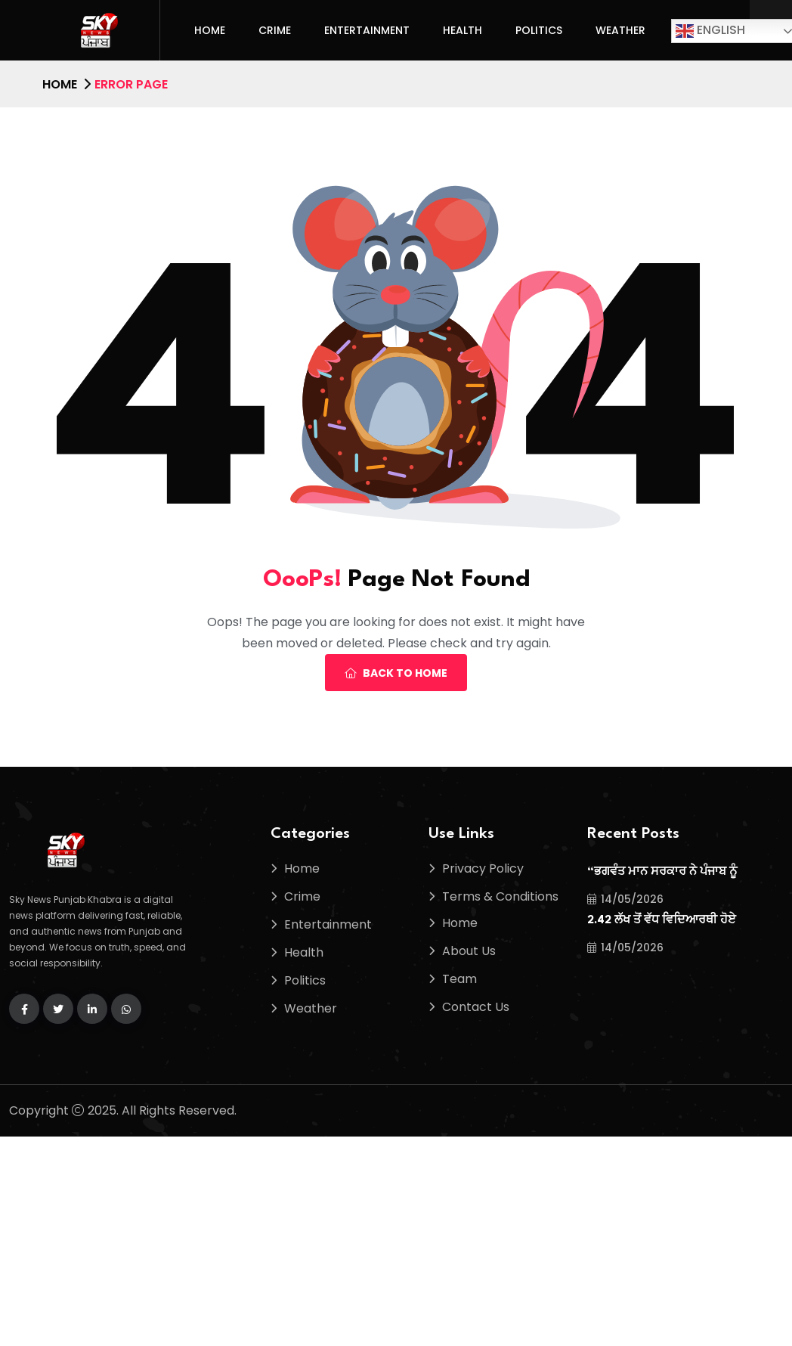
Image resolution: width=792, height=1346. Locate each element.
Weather (620, 30)
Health (462, 30)
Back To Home (396, 673)
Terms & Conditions (500, 896)
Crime (274, 30)
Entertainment (367, 30)
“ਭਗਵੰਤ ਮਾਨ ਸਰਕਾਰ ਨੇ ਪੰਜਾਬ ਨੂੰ (662, 872)
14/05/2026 (625, 899)
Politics (538, 30)
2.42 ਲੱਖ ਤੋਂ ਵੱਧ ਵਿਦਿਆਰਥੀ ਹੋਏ (661, 920)
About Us (469, 951)
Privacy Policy (483, 868)
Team (459, 979)
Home (209, 30)
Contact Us (475, 1007)
